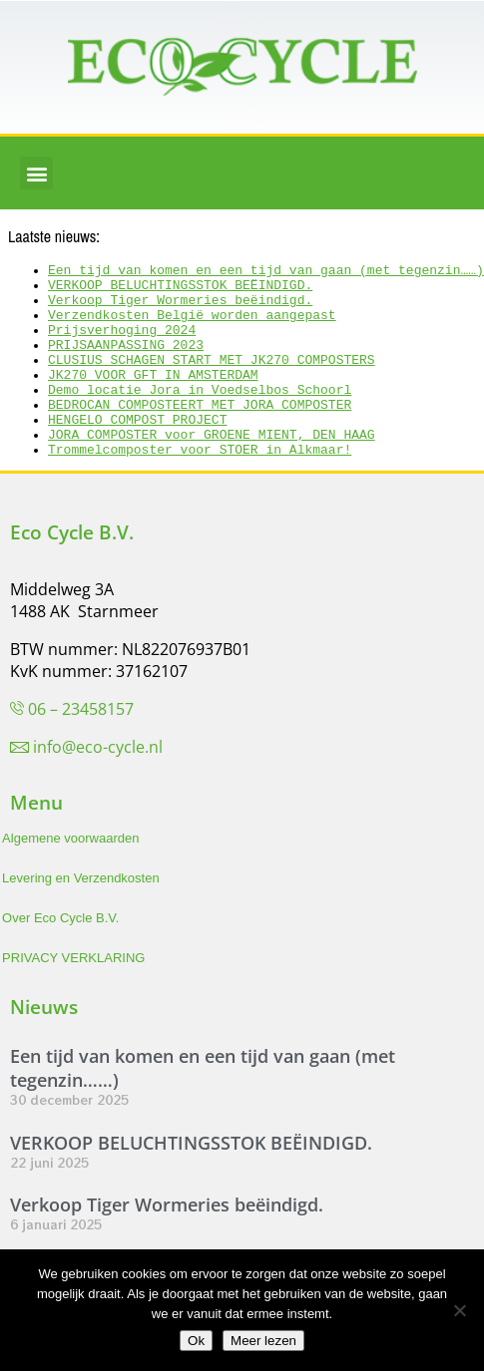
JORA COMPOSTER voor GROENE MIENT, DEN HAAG (211, 470)
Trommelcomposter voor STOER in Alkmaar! (199, 488)
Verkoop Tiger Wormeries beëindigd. (180, 308)
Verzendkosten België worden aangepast (192, 326)
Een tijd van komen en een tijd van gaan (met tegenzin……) (266, 272)
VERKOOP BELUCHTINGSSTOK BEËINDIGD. (180, 290)
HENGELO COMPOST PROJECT (137, 452)
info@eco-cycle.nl (98, 786)
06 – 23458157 (81, 748)
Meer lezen (263, 1340)
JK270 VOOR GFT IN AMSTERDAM (153, 398)
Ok (196, 1340)
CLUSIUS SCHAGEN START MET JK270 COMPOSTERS (211, 380)
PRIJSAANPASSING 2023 (126, 362)
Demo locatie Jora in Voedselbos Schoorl (199, 416)
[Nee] (459, 1310)
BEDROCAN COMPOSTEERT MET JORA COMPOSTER (199, 434)
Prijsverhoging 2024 (122, 344)
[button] (36, 173)
